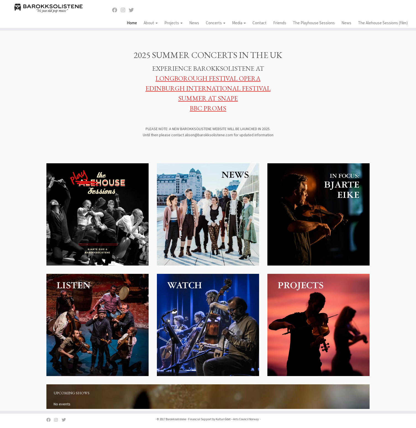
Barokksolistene (176, 419)
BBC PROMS (208, 108)
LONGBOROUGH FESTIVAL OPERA (208, 78)
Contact (259, 22)
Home (132, 22)
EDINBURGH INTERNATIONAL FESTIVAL (208, 88)
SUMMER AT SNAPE (208, 98)
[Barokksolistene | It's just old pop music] (48, 8)
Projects (173, 22)
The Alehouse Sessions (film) (383, 22)
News (194, 22)
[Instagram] (125, 10)
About (151, 22)
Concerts (215, 22)
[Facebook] (116, 10)
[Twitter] (133, 10)
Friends (279, 22)
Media (239, 22)
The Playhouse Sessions (314, 22)
